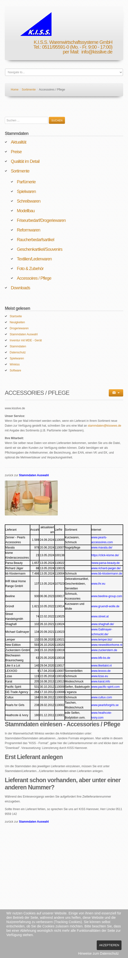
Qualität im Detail (25, 161)
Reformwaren (28, 230)
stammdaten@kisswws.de (104, 425)
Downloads (20, 287)
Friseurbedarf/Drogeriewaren (41, 220)
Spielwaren (26, 191)
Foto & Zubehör (30, 268)
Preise (16, 151)
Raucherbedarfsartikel (35, 239)
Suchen (56, 120)
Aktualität (18, 142)
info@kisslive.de (96, 51)
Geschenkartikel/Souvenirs (39, 249)
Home (15, 89)
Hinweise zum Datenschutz (98, 953)
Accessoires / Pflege (34, 278)
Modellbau (26, 210)
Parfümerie (26, 181)
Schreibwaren (28, 201)
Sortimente (29, 89)
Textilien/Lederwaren (34, 259)
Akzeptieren (109, 945)
